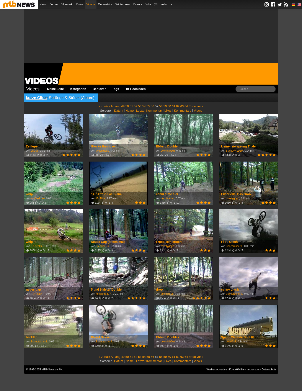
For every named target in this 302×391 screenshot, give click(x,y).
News (43, 4)
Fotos (79, 4)
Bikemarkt (67, 4)
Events (137, 4)
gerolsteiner (167, 198)
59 (165, 106)
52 (135, 106)
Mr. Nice (100, 198)
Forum (54, 4)
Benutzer (99, 89)
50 (127, 106)
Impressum (253, 369)
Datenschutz (269, 369)
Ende (192, 106)
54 (144, 106)
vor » (200, 106)
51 (131, 106)
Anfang (115, 106)
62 (178, 106)
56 (152, 106)
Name (130, 110)
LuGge (35, 150)
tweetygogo (102, 150)
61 (173, 106)
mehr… (166, 4)
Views (198, 110)
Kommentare (182, 110)
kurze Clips (36, 98)
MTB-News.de (50, 369)
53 (140, 106)
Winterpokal (122, 4)
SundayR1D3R (234, 150)
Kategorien (78, 89)
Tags (115, 89)
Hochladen (136, 89)
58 (161, 106)
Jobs (148, 4)
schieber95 (167, 293)
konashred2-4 (104, 293)
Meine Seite (55, 89)
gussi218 (231, 341)
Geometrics (105, 4)
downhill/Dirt (168, 150)
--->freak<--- (38, 198)
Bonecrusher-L (234, 246)
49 (123, 106)
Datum (118, 110)
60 (169, 106)
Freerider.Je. (103, 246)
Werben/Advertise (216, 369)
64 (186, 106)
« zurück (104, 106)
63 (182, 106)
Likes (167, 110)
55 (148, 106)
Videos (90, 4)
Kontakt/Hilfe (236, 369)
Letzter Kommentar (149, 110)
